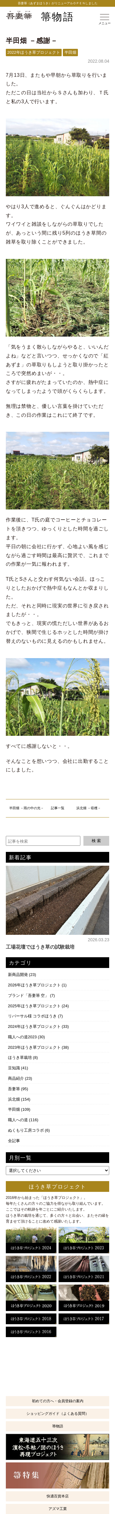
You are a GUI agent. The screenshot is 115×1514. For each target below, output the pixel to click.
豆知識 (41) (18, 1068)
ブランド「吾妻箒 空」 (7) (31, 995)
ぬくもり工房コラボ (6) (29, 1130)
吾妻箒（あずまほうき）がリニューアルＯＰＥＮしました (58, 3)
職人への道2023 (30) (26, 1037)
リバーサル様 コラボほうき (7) (35, 1016)
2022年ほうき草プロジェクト (33, 52)
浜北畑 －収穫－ (88, 808)
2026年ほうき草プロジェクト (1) (37, 985)
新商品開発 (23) (22, 974)
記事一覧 (57, 808)
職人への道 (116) (23, 1120)
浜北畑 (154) (19, 1099)
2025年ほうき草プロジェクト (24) (38, 1006)
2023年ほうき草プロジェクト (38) (38, 1047)
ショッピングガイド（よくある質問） (57, 1413)
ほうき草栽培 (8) (23, 1057)
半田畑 (70, 52)
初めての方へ (57, 1401)
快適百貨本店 (58, 1496)
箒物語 (57, 16)
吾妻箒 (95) (18, 1089)
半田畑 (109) (19, 1109)
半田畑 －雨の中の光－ (26, 808)
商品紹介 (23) (20, 1078)
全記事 (14, 1140)
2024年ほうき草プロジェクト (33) (38, 1026)
